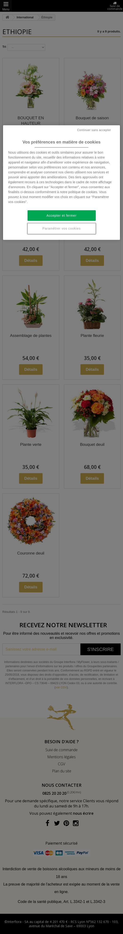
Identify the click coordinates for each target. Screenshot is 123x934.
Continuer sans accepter (94, 130)
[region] (61, 182)
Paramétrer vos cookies (61, 228)
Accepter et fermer (62, 215)
